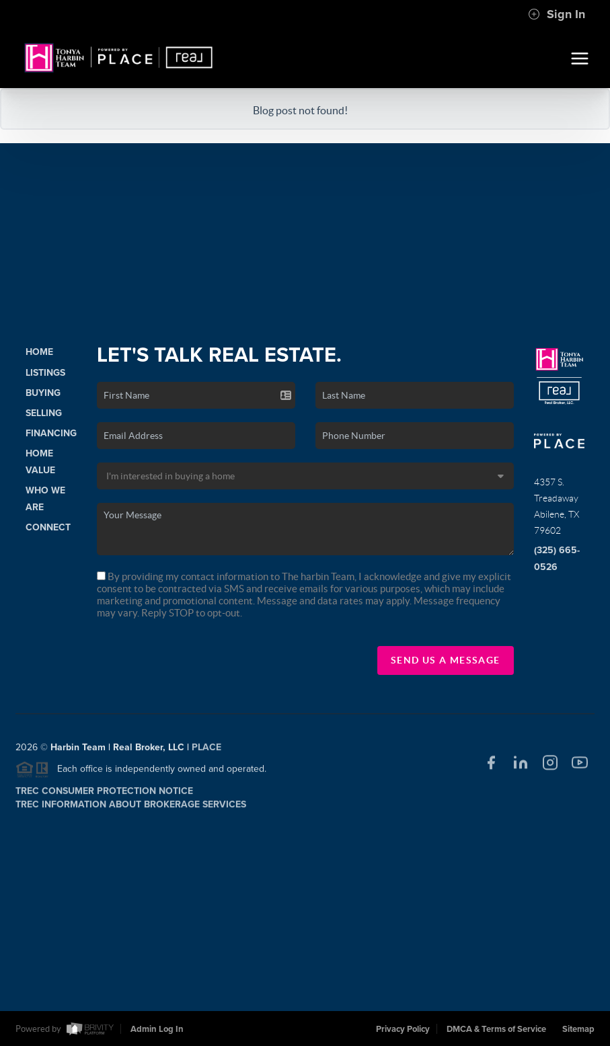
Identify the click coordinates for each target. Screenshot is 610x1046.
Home (39, 352)
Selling (44, 413)
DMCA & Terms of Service (496, 1029)
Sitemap (578, 1029)
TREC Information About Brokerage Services (130, 808)
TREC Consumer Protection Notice (104, 795)
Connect (48, 527)
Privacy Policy (403, 1029)
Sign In (556, 14)
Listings (45, 372)
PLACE (206, 752)
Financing (51, 433)
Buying (43, 393)
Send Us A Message (445, 660)
